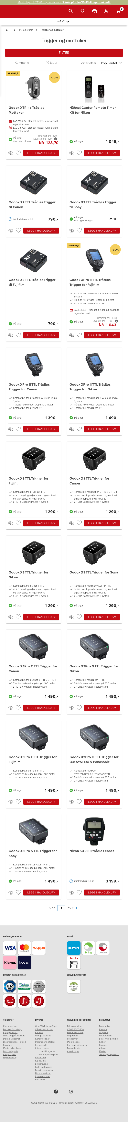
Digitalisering (9, 1057)
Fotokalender (73, 1048)
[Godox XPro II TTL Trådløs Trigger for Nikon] (94, 384)
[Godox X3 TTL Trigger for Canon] (94, 478)
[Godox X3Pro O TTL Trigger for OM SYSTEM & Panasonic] (94, 757)
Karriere (39, 1032)
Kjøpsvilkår (40, 1060)
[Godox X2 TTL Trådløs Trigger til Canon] (33, 194)
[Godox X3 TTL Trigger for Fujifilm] (33, 478)
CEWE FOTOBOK (75, 1029)
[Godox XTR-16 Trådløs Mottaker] (33, 108)
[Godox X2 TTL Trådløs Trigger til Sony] (94, 194)
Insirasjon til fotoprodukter (42, 1047)
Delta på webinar (11, 1038)
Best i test (40, 1079)
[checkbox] (19, 153)
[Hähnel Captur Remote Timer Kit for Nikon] (94, 108)
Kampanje (21, 62)
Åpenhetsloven (42, 1076)
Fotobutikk (104, 1026)
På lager (51, 62)
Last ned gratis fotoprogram (10, 1053)
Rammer (103, 1045)
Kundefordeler (42, 1038)
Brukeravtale (41, 1063)
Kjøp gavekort (10, 1032)
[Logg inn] (107, 11)
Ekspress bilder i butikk (14, 1042)
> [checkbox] (12, 152)
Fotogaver (72, 1038)
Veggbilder (72, 1035)
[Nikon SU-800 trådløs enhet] (94, 849)
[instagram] (71, 1096)
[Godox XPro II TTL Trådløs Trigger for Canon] (33, 384)
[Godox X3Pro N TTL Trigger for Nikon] (94, 665)
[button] (76, 908)
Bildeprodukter (74, 1026)
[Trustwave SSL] (25, 987)
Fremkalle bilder (75, 1032)
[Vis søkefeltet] (71, 11)
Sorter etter (88, 63)
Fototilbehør (105, 1035)
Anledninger (73, 1051)
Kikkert (102, 1042)
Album (102, 1048)
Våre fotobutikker (44, 1029)
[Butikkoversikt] (83, 11)
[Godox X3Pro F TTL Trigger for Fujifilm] (33, 757)
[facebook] (56, 1096)
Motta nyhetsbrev (12, 1048)
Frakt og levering (43, 1067)
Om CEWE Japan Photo (46, 1026)
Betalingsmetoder (44, 1070)
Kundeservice (9, 1026)
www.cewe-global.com (47, 1082)
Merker (102, 1051)
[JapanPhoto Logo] (11, 13)
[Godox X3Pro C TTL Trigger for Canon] (33, 665)
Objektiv (103, 1032)
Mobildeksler (73, 1042)
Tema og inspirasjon (109, 1054)
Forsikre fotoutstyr (12, 1029)
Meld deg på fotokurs (14, 1035)
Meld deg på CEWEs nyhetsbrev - (64, 2)
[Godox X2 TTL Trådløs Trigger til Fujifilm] (33, 285)
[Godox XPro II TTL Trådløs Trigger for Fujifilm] (94, 285)
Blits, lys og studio (108, 1038)
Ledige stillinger (43, 1035)
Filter (64, 52)
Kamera (103, 1029)
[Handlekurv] (119, 11)
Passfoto (7, 1045)
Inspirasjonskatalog (45, 1042)
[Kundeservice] (95, 11)
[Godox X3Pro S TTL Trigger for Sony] (33, 849)
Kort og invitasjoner (77, 1045)
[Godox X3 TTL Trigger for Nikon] (33, 572)
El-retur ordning (43, 1073)
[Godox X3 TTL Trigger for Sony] (94, 572)
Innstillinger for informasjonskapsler (48, 1053)
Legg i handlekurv (41, 153)
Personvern (40, 1057)
